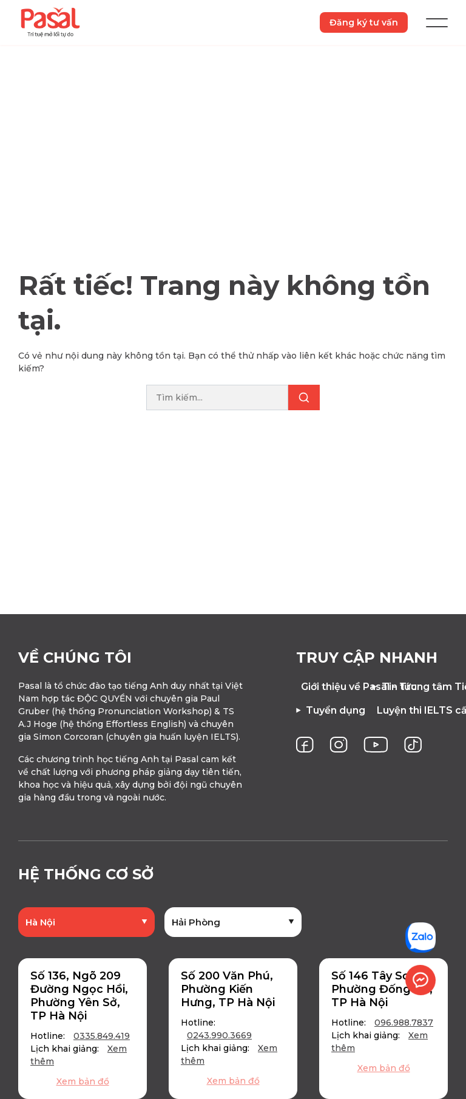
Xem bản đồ (82, 1085)
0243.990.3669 (219, 1038)
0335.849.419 (101, 1039)
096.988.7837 (403, 1026)
